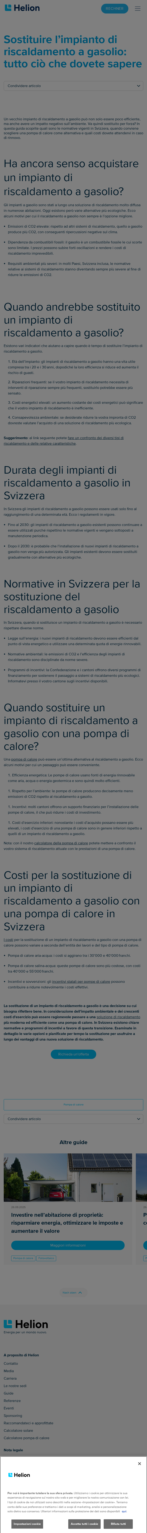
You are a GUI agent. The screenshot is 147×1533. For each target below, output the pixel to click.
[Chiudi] (139, 1468)
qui (124, 1516)
